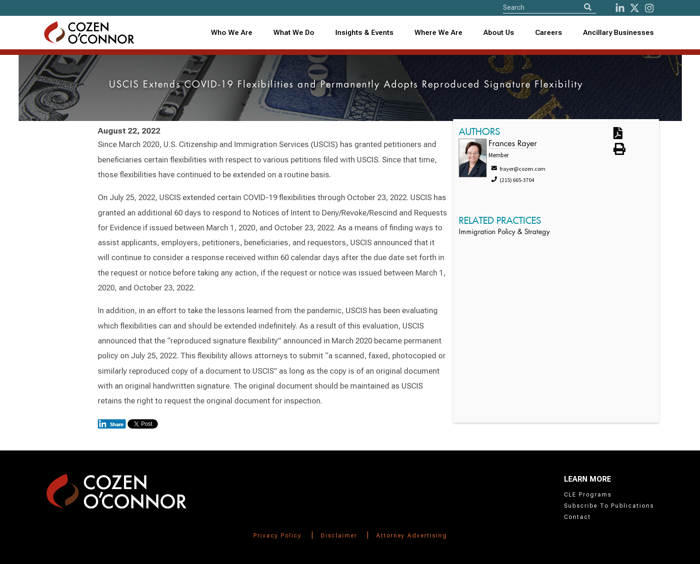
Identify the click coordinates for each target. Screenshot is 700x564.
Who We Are (231, 32)
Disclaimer (339, 535)
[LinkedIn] (620, 8)
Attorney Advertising (411, 535)
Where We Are (438, 32)
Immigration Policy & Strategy (504, 232)
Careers (548, 32)
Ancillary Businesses (618, 32)
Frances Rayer (513, 144)
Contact (577, 517)
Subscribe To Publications (609, 506)
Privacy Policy (277, 535)
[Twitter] (634, 8)
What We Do (293, 32)
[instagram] (649, 8)
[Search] (588, 7)
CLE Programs (588, 494)
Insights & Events (364, 32)
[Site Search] (549, 7)
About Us (498, 32)
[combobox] (364, 33)
